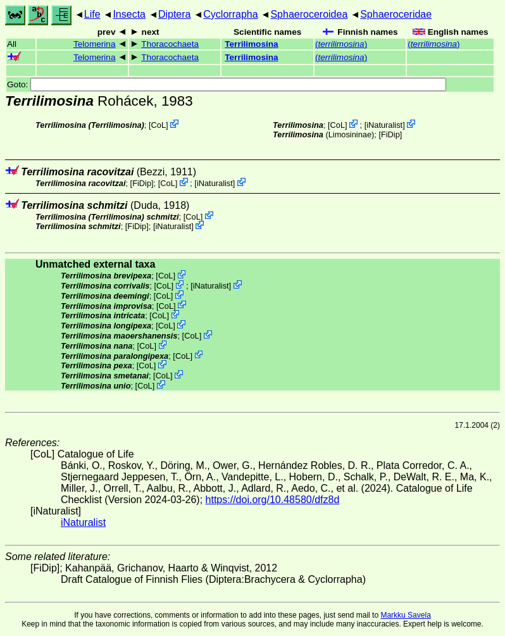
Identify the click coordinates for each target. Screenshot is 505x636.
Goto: (226, 84)
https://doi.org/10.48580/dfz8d (273, 499)
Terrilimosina (251, 44)
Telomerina (94, 44)
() (341, 44)
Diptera (174, 14)
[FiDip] (390, 134)
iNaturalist (384, 125)
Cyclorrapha (230, 14)
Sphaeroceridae (396, 14)
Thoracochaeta (170, 44)
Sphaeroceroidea (308, 14)
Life (92, 14)
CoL (158, 125)
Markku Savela (405, 615)
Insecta (129, 14)
